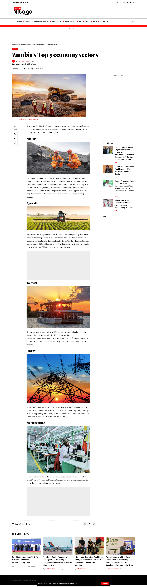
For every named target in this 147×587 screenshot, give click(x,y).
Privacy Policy (63, 583)
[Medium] (127, 2)
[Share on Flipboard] (26, 69)
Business (16, 49)
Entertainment (119, 178)
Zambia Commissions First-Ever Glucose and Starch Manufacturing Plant (26, 561)
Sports (117, 198)
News (116, 163)
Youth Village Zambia (25, 62)
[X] (117, 2)
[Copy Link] (30, 69)
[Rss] (133, 2)
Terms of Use (75, 583)
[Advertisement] (90, 11)
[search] (133, 11)
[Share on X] (21, 69)
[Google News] (124, 2)
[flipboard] (130, 2)
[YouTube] (120, 2)
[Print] (34, 69)
